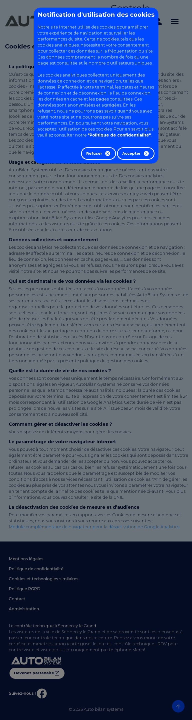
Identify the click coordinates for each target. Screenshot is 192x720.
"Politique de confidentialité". (120, 135)
